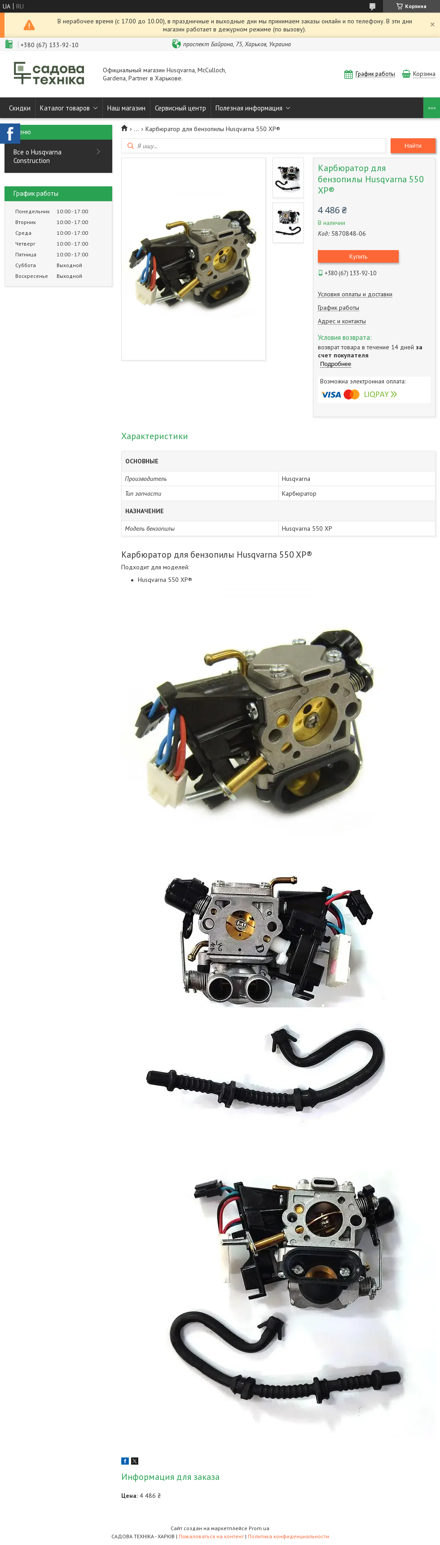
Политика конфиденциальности (288, 1536)
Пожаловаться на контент (211, 1536)
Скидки (20, 108)
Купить (358, 256)
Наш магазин (126, 108)
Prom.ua (259, 1528)
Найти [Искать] (413, 145)
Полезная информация (249, 108)
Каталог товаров (65, 108)
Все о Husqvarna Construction (37, 156)
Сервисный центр (180, 108)
